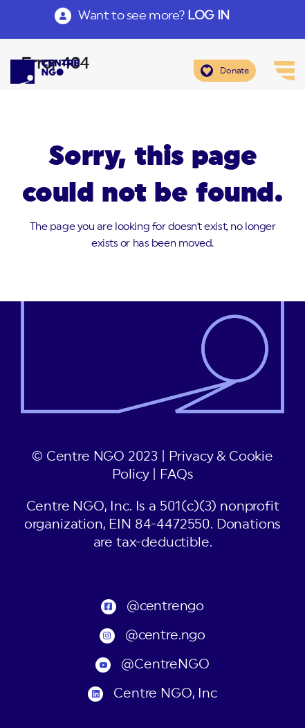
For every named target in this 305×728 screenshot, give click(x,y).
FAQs (176, 474)
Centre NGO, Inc (164, 693)
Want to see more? (153, 15)
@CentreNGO (165, 664)
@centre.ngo (165, 635)
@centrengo (165, 606)
